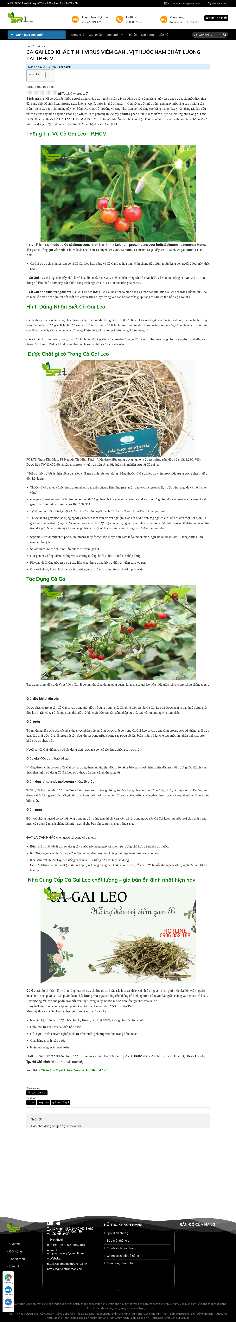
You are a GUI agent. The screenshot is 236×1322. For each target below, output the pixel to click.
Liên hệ (163, 35)
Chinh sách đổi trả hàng (123, 1256)
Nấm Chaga (103, 1313)
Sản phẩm (114, 35)
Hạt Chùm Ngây (120, 1317)
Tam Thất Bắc (140, 1313)
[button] (46, 75)
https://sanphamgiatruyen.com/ (67, 1264)
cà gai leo (43, 1102)
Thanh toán (17, 1259)
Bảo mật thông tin (119, 1240)
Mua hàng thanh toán (121, 1263)
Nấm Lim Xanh (121, 1313)
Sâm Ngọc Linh (140, 1317)
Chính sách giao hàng (121, 1248)
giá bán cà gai (60, 1102)
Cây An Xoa (16, 1313)
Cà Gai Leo (32, 1313)
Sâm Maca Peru (179, 1313)
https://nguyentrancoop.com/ (65, 1269)
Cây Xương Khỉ (65, 1313)
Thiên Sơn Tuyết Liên (163, 1317)
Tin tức (132, 35)
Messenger (8, 1303)
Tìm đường (8, 1279)
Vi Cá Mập (183, 1317)
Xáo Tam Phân (159, 1313)
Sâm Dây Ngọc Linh (203, 1313)
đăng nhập (51, 1126)
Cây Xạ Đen (47, 1313)
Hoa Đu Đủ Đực (85, 1313)
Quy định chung (117, 1233)
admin (68, 66)
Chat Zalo (8, 1291)
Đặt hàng (147, 35)
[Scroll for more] (118, 1290)
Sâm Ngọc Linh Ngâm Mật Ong (90, 1317)
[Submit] (224, 35)
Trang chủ (77, 35)
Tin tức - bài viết (36, 46)
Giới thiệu (95, 35)
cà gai (31, 1102)
